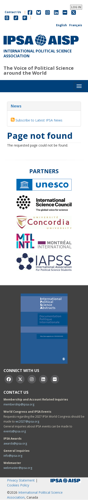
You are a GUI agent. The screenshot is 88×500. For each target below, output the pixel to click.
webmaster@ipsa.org (18, 468)
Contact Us (13, 12)
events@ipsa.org (15, 431)
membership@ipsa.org (19, 404)
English (61, 25)
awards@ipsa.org (15, 443)
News (16, 106)
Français (75, 25)
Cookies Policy (18, 485)
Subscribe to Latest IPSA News (38, 120)
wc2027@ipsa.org (27, 421)
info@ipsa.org (13, 456)
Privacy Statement (21, 480)
